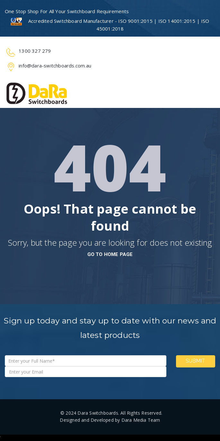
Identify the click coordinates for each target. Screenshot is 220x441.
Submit (195, 361)
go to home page (110, 254)
